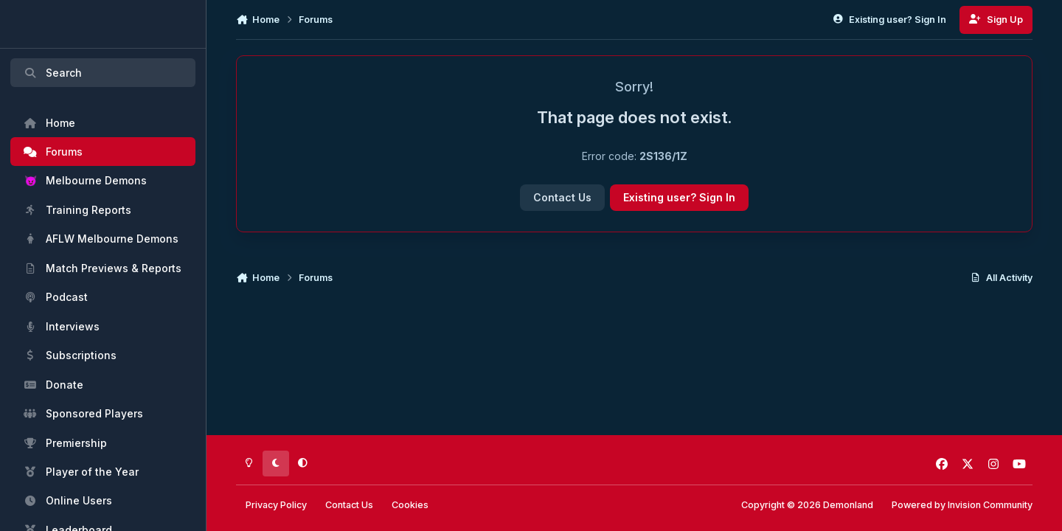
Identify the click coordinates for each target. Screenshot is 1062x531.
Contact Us (562, 197)
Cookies (410, 504)
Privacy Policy (276, 504)
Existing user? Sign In (679, 197)
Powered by (962, 504)
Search (52, 72)
